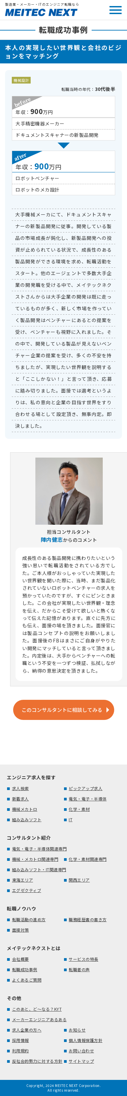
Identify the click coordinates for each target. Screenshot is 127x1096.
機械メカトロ (24, 809)
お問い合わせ (81, 1050)
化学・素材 (79, 809)
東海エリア (22, 880)
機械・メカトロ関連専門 (35, 859)
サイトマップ (81, 1061)
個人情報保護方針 (85, 1040)
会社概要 (20, 959)
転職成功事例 (24, 969)
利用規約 (20, 1050)
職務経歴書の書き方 (88, 919)
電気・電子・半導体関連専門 (39, 848)
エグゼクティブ (26, 890)
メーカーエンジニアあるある (39, 1019)
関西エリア (79, 880)
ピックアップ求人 (85, 788)
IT (70, 819)
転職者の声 (79, 969)
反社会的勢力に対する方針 (37, 1061)
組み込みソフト (27, 819)
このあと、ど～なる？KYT (37, 1009)
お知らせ (77, 1030)
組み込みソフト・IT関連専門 (39, 869)
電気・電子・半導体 (88, 798)
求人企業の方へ (27, 1030)
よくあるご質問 (27, 980)
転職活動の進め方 (29, 919)
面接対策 (20, 930)
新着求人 (20, 798)
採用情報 (20, 1040)
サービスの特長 (83, 959)
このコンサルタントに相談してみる (62, 709)
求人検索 (20, 788)
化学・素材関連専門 (88, 859)
